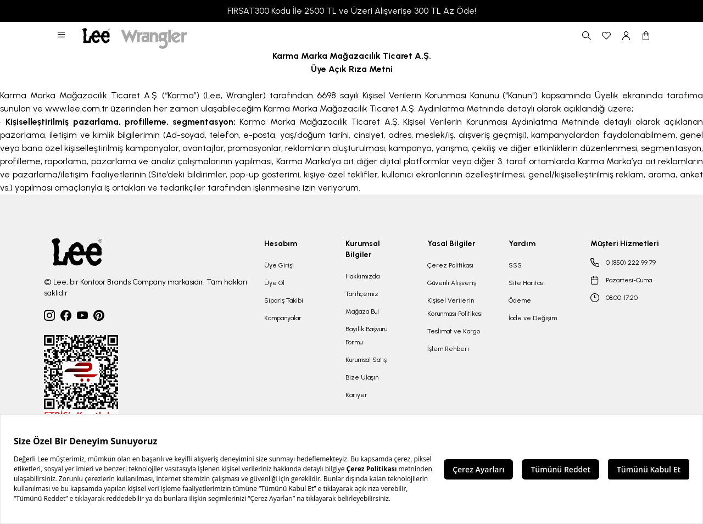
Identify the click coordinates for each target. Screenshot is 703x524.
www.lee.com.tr (76, 108)
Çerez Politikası (450, 265)
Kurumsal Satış (366, 360)
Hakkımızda (362, 276)
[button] (62, 36)
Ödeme (520, 300)
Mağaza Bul (362, 311)
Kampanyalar (283, 318)
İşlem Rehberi (448, 349)
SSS (515, 265)
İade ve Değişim (533, 318)
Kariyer (356, 395)
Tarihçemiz (361, 294)
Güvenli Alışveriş (451, 283)
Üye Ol (274, 283)
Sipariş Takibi (283, 300)
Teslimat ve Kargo (453, 331)
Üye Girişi (279, 265)
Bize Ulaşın (361, 377)
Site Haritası (527, 283)
